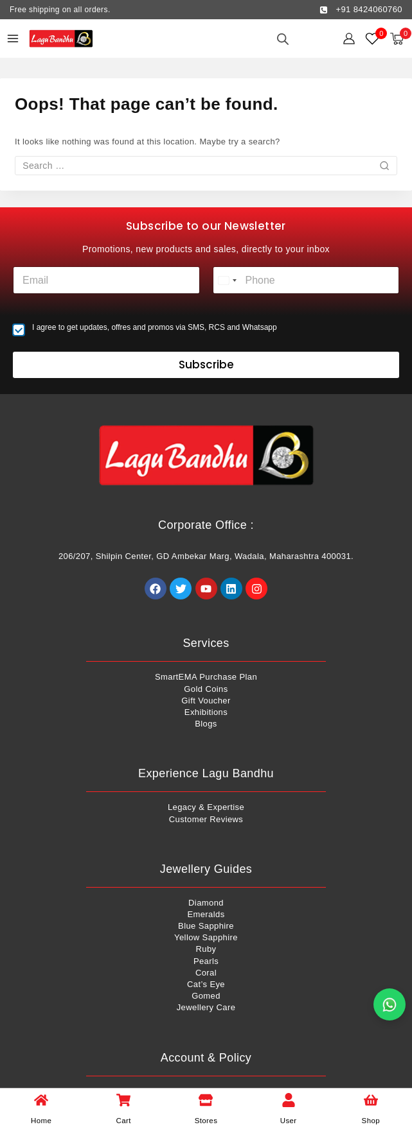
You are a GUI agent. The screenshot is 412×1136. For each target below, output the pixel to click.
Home (41, 1120)
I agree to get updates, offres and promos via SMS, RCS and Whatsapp (154, 327)
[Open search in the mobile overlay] (282, 38)
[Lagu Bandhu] (61, 39)
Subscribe (206, 364)
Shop (371, 1120)
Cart (123, 1120)
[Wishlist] (373, 38)
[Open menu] (12, 38)
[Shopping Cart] (400, 39)
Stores (206, 1120)
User (288, 1120)
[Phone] (306, 280)
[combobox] (227, 280)
